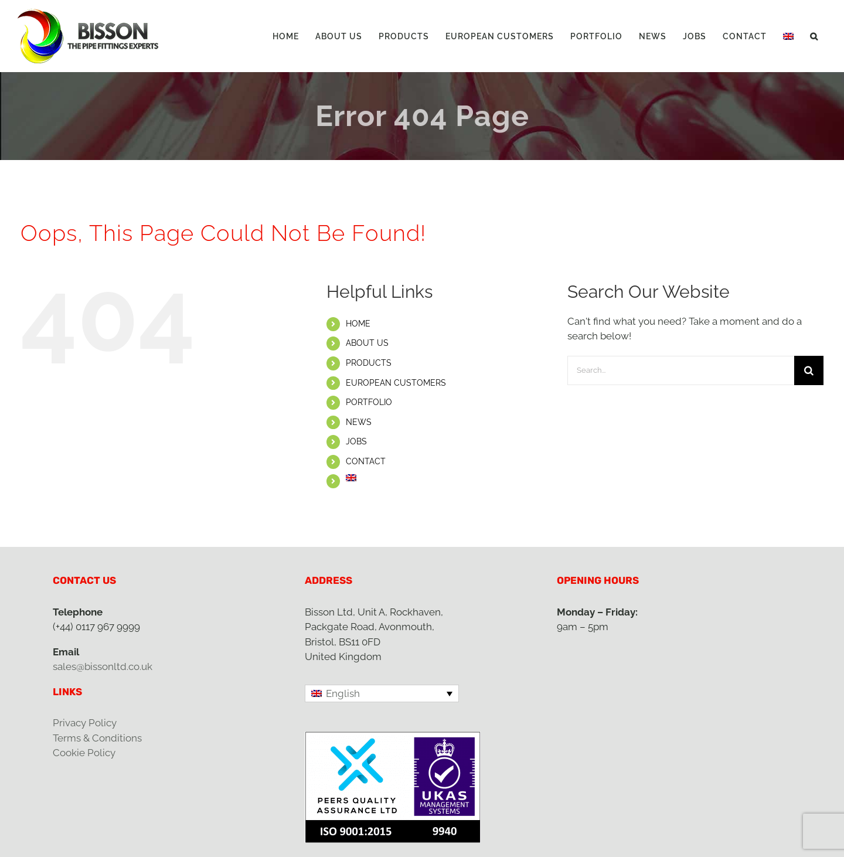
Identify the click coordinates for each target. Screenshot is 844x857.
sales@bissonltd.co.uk (102, 666)
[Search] (808, 370)
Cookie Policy (84, 753)
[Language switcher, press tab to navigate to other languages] (382, 693)
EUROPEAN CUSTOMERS (396, 382)
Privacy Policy (85, 723)
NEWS (359, 422)
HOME (358, 323)
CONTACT (366, 461)
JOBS (356, 441)
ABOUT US (367, 343)
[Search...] (680, 370)
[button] (814, 36)
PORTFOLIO (369, 402)
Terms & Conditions (97, 738)
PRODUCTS (369, 363)
